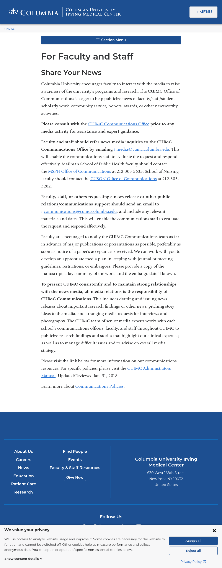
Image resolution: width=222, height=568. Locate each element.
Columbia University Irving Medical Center (76, 425)
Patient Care (23, 484)
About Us (23, 451)
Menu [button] (206, 12)
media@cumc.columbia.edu (142, 149)
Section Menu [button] (111, 40)
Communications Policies (99, 386)
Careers (23, 460)
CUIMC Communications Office (118, 123)
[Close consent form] (214, 530)
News (10, 28)
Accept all (193, 540)
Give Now (75, 477)
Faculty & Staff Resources (75, 468)
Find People (75, 451)
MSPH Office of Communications (79, 171)
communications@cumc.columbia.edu (80, 211)
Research (23, 492)
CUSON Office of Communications (123, 178)
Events (75, 460)
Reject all (193, 550)
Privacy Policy (193, 561)
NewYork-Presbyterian (146, 428)
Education (23, 476)
